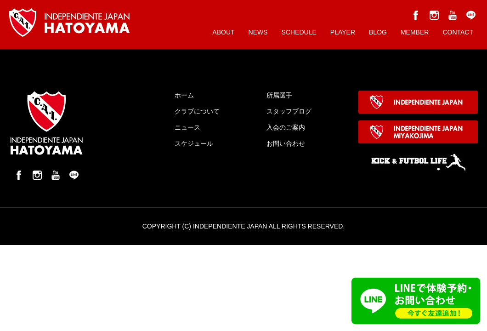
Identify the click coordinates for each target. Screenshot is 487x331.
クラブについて (197, 111)
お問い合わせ (285, 143)
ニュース (187, 127)
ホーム (184, 95)
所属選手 (279, 95)
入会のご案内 (285, 127)
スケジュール (194, 143)
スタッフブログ (288, 111)
